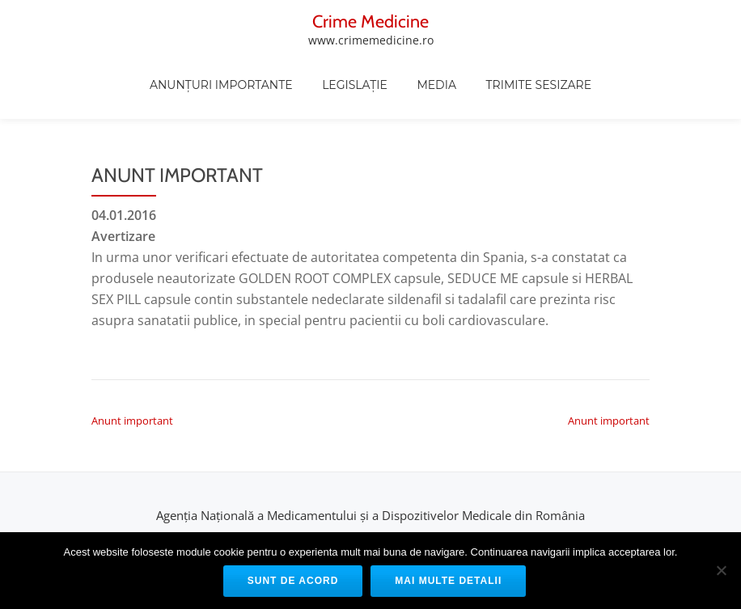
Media (503, 87)
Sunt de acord (293, 580)
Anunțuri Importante (289, 87)
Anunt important (132, 356)
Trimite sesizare (605, 87)
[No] (721, 570)
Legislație (422, 87)
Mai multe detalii (448, 580)
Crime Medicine (150, 21)
